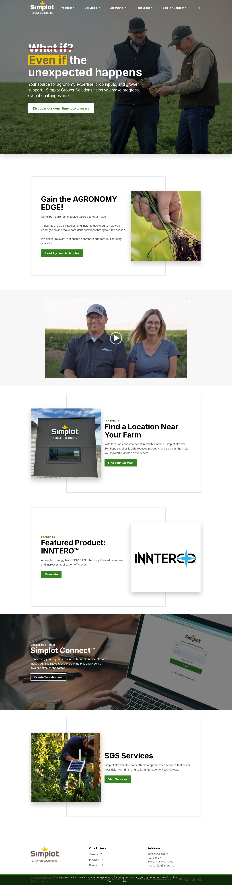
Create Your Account (48, 677)
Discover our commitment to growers (61, 108)
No (125, 881)
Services (91, 7)
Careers (93, 865)
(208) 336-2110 (165, 865)
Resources (143, 7)
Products (66, 7)
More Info (51, 574)
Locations (116, 7)
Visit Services (117, 779)
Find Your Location (120, 462)
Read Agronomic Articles (62, 253)
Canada (93, 854)
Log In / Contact (173, 7)
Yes (109, 881)
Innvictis (94, 859)
